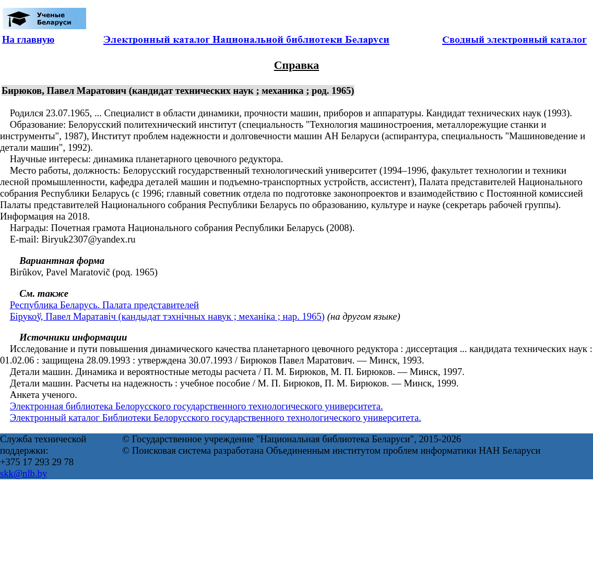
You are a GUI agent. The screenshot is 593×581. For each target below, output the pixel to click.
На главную (28, 39)
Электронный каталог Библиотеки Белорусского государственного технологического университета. (215, 417)
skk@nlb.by (23, 473)
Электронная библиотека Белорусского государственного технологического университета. (196, 406)
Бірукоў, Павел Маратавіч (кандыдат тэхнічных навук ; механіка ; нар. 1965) (167, 316)
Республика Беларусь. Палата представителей (104, 304)
